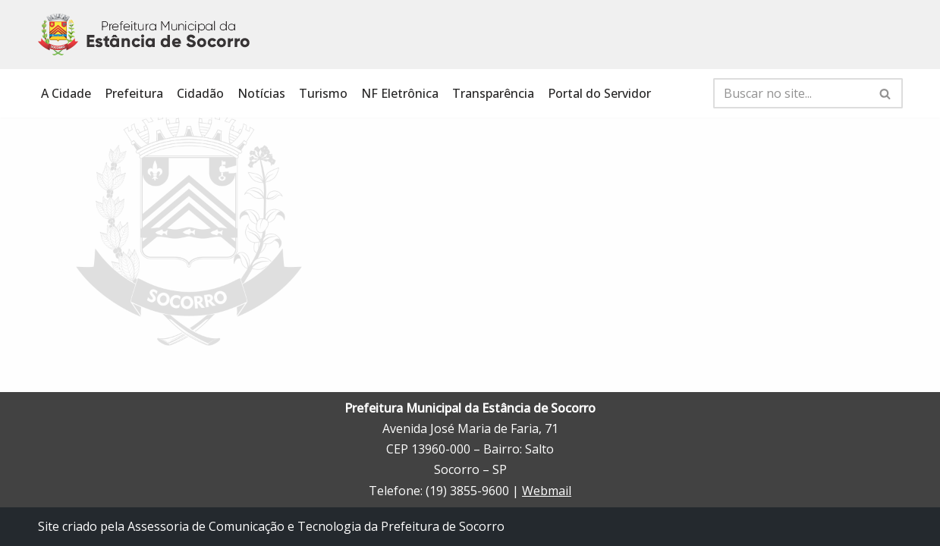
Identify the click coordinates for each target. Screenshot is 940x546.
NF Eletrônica (400, 93)
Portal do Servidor (599, 93)
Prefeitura (134, 93)
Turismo (323, 93)
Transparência (493, 93)
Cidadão (200, 93)
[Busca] (791, 93)
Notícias (261, 93)
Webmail (546, 490)
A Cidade (66, 93)
